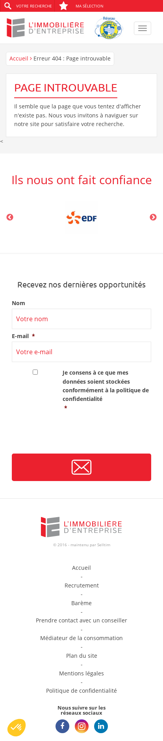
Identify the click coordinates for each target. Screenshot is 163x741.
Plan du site (81, 655)
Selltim (103, 544)
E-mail (23, 336)
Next (153, 217)
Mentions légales (81, 673)
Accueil (18, 58)
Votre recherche (34, 6)
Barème (81, 603)
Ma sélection (81, 6)
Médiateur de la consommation (81, 638)
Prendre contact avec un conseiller (81, 620)
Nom (18, 303)
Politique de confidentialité (81, 690)
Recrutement (82, 585)
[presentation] (72, 435)
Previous (10, 217)
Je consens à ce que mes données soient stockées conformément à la (107, 390)
